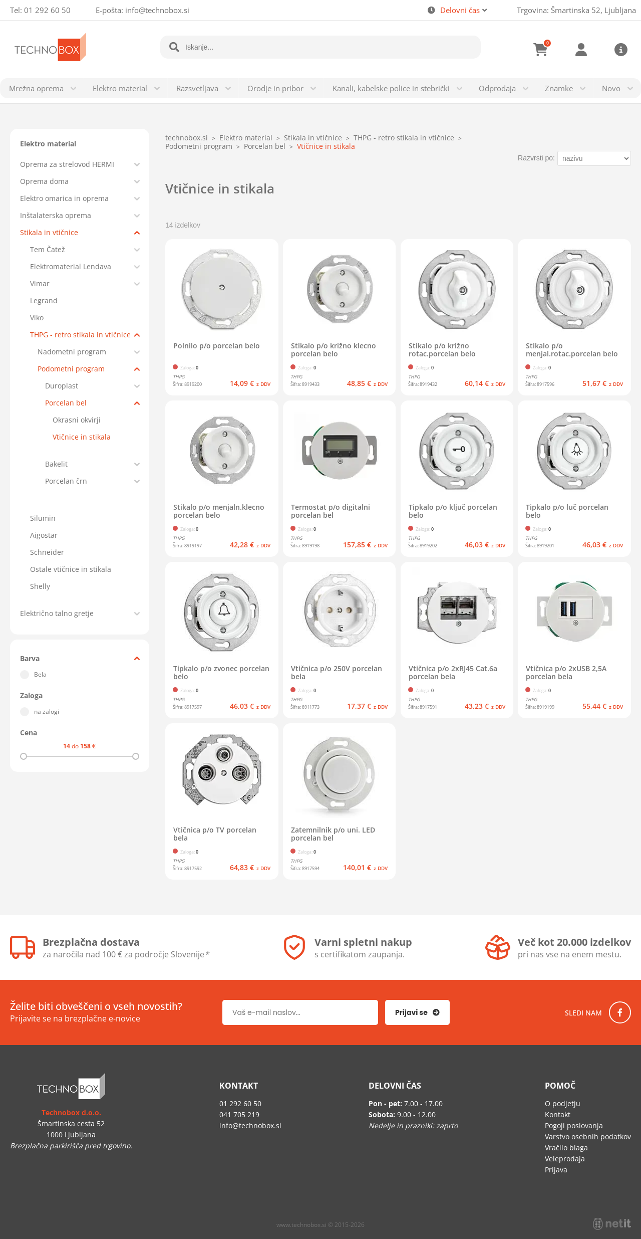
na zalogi (46, 711)
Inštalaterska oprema (55, 215)
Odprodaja (497, 88)
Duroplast (61, 385)
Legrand (44, 300)
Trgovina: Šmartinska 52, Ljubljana (576, 10)
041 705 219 (239, 1114)
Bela (40, 674)
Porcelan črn (66, 481)
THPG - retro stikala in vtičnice (80, 334)
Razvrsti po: (536, 158)
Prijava (581, 50)
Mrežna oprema (36, 88)
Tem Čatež (47, 249)
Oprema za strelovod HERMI (67, 164)
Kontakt (557, 1114)
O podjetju (562, 1103)
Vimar (40, 283)
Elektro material (120, 88)
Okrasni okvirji (77, 420)
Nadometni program (72, 351)
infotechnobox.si (157, 10)
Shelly (40, 586)
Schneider (47, 552)
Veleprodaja (565, 1158)
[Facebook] (620, 1012)
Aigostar (44, 535)
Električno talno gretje (57, 613)
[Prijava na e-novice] (417, 1012)
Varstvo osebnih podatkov (588, 1136)
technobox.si (186, 137)
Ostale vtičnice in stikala (70, 569)
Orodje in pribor (275, 88)
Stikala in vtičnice (49, 232)
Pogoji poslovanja (574, 1125)
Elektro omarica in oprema (64, 198)
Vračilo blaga (566, 1147)
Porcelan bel (66, 402)
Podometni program (71, 368)
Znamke (559, 88)
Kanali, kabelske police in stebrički (391, 88)
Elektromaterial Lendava (70, 266)
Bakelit (56, 464)
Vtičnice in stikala (82, 437)
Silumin (43, 518)
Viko (37, 317)
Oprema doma (44, 181)
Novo (611, 88)
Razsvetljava (197, 88)
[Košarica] (541, 50)
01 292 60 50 (47, 10)
